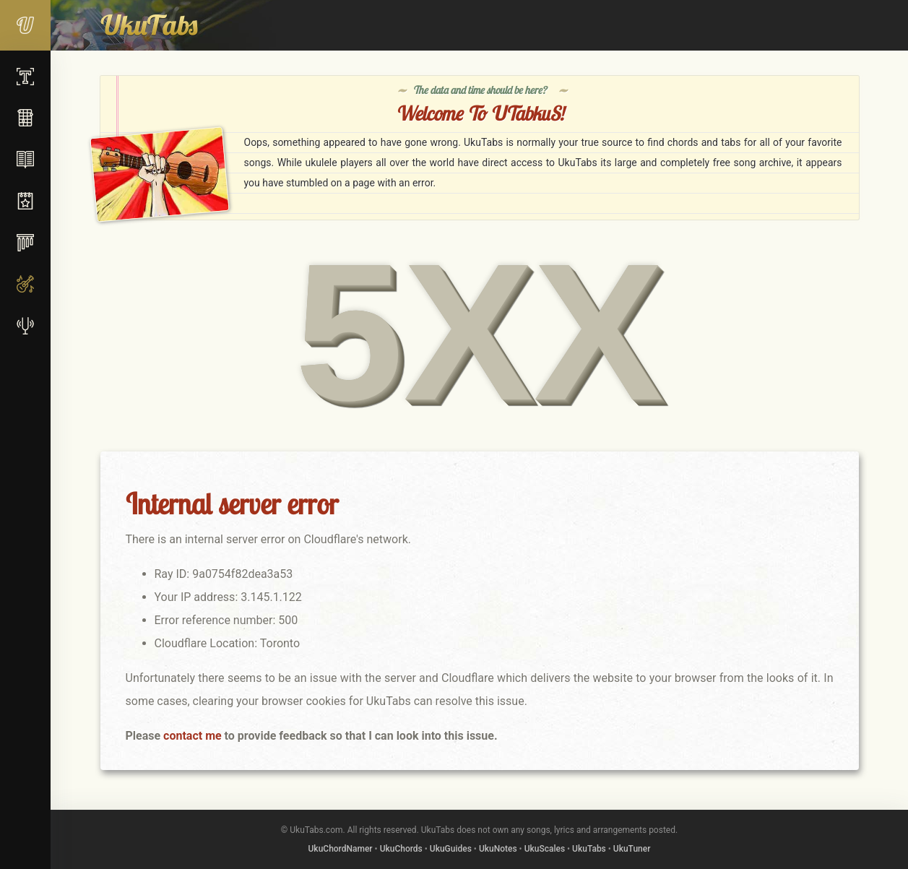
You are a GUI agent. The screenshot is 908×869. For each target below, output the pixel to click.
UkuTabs (589, 849)
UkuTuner (632, 849)
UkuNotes (498, 849)
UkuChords (401, 849)
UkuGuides (451, 849)
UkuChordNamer (340, 849)
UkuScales (544, 849)
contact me (192, 736)
